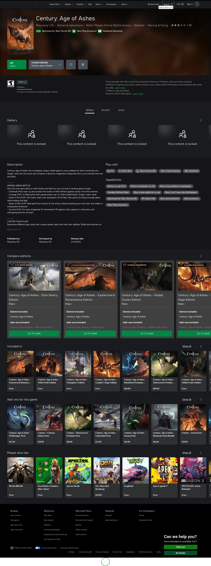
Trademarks (130, 552)
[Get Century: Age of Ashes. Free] (16, 64)
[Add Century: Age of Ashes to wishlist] (71, 64)
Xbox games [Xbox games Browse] (14, 520)
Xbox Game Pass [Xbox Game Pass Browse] (16, 525)
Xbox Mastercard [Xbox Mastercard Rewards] (111, 520)
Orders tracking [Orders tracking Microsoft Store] (81, 530)
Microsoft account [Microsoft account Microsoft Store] (82, 515)
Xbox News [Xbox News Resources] (48, 515)
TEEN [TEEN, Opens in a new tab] (22, 82)
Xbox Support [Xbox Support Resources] (49, 520)
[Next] (201, 120)
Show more (14, 229)
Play (90, 4)
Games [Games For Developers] (141, 515)
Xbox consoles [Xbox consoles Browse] (15, 515)
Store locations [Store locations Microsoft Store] (81, 534)
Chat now (180, 547)
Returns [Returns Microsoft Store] (78, 525)
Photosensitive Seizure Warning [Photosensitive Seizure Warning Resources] (55, 534)
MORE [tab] (121, 110)
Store (98, 4)
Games (68, 4)
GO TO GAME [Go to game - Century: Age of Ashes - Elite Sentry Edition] (34, 333)
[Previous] (195, 120)
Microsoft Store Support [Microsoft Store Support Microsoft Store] (84, 520)
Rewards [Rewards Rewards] (108, 515)
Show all (186, 346)
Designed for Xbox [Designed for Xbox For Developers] (145, 520)
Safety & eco (161, 552)
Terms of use (117, 552)
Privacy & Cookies (102, 552)
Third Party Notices (145, 552)
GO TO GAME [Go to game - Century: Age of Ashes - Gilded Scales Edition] (147, 333)
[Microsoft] (20, 4)
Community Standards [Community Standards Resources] (52, 530)
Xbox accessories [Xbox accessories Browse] (16, 530)
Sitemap (72, 552)
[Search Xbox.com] (168, 3)
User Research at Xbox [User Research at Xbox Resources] (52, 539)
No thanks (181, 553)
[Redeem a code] (83, 64)
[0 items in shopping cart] (180, 3)
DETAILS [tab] (89, 110)
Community (111, 4)
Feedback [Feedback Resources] (47, 525)
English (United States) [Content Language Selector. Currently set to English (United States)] (23, 548)
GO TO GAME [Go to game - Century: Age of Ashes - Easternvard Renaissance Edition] (90, 333)
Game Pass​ (54, 4)
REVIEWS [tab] (105, 110)
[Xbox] (40, 4)
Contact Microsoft (85, 552)
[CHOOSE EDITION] (46, 64)
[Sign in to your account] (193, 4)
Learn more (120, 87)
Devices (80, 4)
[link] (20, 371)
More (123, 4)
